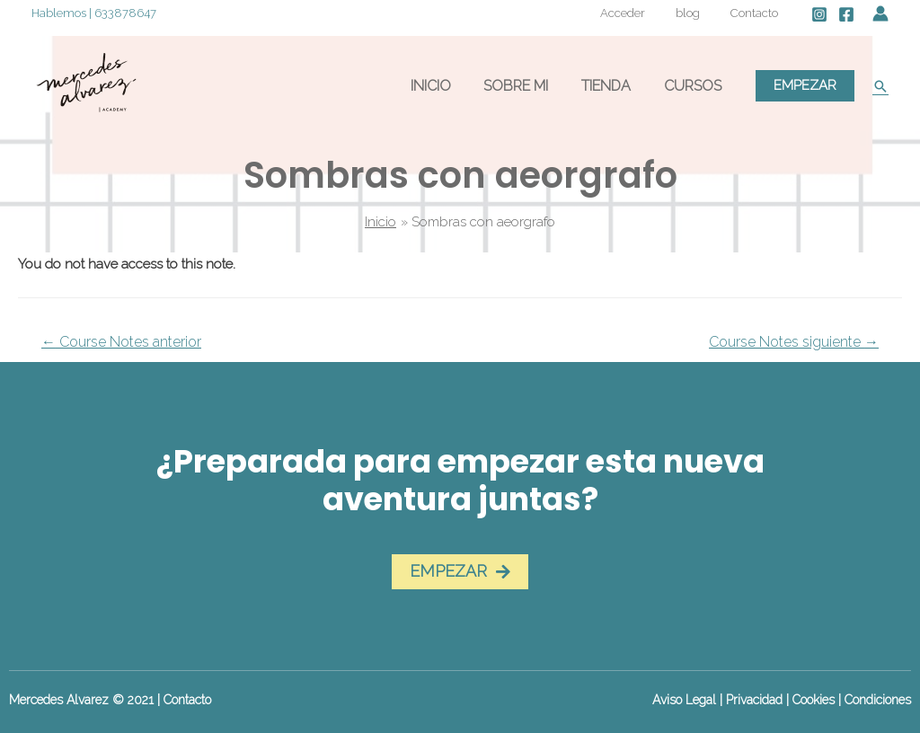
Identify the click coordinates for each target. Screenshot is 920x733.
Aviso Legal (684, 700)
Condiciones (878, 700)
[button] (460, 571)
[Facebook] (846, 14)
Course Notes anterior (121, 341)
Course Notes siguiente (794, 341)
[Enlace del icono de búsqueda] (880, 86)
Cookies (813, 700)
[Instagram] (819, 14)
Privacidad (754, 700)
